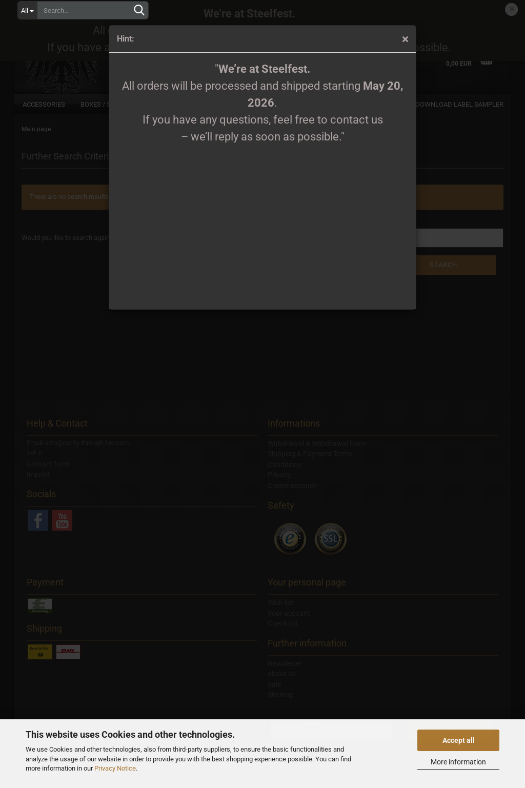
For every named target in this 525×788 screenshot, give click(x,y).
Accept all (458, 740)
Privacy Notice (115, 768)
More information (458, 762)
